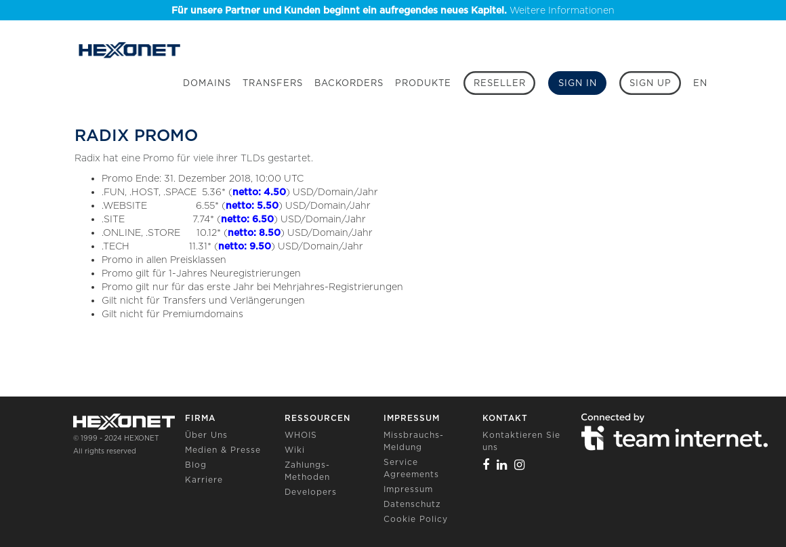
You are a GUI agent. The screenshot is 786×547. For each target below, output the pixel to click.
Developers (311, 492)
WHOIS (301, 435)
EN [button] (700, 83)
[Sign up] (650, 83)
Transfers (273, 83)
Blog (196, 465)
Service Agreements (411, 468)
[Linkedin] (502, 465)
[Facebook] (486, 465)
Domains (207, 83)
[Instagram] (519, 465)
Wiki (295, 450)
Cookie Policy (416, 519)
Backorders (349, 83)
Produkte (423, 83)
